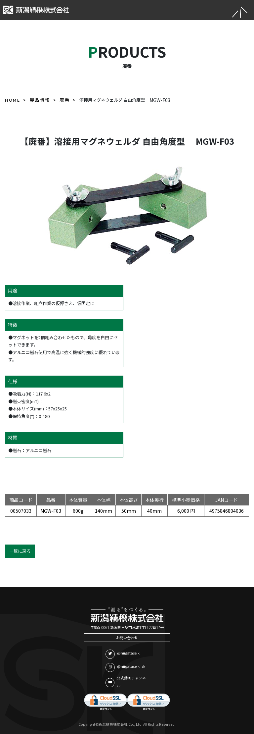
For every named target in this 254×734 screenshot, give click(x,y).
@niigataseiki (123, 654)
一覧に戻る (20, 551)
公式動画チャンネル (126, 681)
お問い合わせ (127, 637)
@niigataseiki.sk (125, 667)
